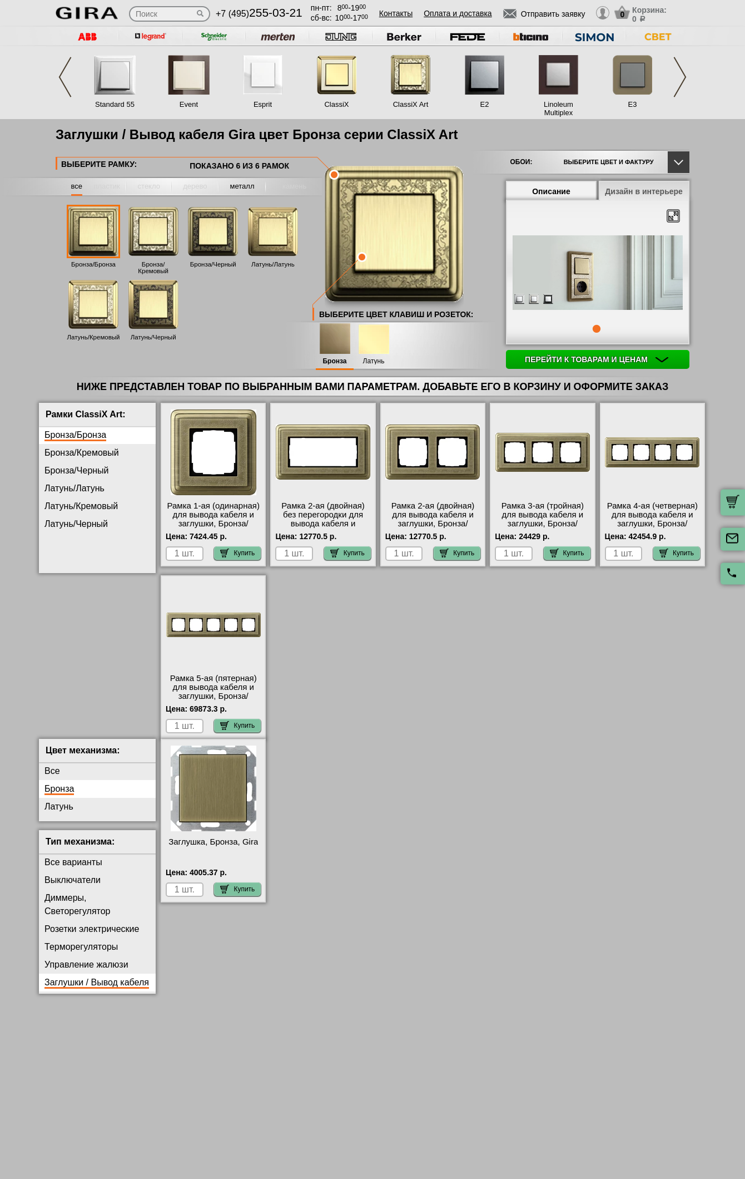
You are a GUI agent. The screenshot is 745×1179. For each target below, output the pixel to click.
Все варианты (73, 871)
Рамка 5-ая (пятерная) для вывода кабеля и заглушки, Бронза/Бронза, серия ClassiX (213, 691)
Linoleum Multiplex (558, 108)
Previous (65, 77)
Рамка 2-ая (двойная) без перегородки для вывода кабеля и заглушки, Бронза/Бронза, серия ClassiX (323, 523)
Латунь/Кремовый (93, 337)
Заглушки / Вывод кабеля (96, 991)
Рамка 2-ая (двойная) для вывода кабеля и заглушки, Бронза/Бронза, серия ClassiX (432, 519)
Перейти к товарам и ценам (596, 359)
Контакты (396, 13)
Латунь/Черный (153, 337)
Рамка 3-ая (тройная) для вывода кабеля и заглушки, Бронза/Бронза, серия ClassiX (542, 519)
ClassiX (336, 104)
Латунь (374, 361)
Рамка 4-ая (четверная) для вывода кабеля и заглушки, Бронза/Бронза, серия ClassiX (652, 519)
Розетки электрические (91, 938)
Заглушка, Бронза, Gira (213, 850)
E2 (484, 104)
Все (52, 780)
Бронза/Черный (213, 264)
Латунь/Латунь (273, 264)
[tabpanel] (598, 273)
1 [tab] (596, 328)
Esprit (263, 104)
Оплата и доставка (457, 13)
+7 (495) (259, 13)
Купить (237, 553)
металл (242, 186)
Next (680, 77)
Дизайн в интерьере (644, 191)
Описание (551, 191)
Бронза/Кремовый (153, 267)
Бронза (334, 361)
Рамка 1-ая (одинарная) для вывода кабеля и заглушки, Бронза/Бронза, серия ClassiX (213, 519)
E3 (632, 104)
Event (189, 104)
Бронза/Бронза (93, 264)
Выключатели (72, 889)
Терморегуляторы (81, 955)
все (77, 186)
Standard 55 (115, 104)
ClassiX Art (411, 104)
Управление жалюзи (86, 973)
